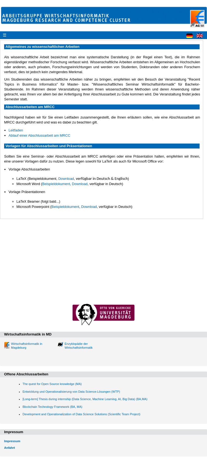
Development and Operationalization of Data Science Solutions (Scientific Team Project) (81, 414)
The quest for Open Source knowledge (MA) (52, 384)
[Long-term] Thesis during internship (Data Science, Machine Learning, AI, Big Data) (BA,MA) (85, 399)
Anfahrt (9, 447)
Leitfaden (16, 130)
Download (66, 179)
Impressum (12, 441)
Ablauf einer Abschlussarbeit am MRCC (39, 135)
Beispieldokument (56, 184)
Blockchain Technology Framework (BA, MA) (52, 406)
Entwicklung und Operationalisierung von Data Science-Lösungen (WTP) (71, 391)
